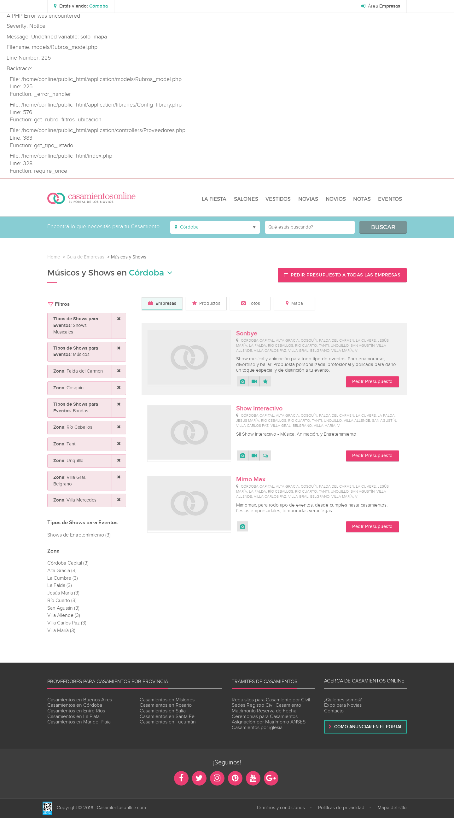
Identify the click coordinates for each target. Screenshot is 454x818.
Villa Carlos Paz (66, 623)
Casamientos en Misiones (167, 700)
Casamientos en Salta (163, 711)
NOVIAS (308, 199)
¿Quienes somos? (343, 700)
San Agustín (63, 608)
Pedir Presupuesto (372, 381)
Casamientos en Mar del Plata (79, 722)
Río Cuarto (62, 601)
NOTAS (361, 199)
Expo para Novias (343, 705)
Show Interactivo (259, 408)
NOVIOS (336, 199)
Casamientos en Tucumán (168, 722)
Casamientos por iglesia (257, 728)
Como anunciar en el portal (365, 726)
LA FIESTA (214, 199)
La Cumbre (62, 578)
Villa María (61, 631)
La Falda (59, 586)
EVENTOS (390, 199)
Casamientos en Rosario (166, 705)
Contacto (334, 711)
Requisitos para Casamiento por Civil (271, 700)
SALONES (246, 199)
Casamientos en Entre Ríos (76, 711)
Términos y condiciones (280, 807)
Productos (206, 303)
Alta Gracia (62, 571)
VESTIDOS (277, 199)
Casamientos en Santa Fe (167, 717)
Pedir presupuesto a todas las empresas (342, 274)
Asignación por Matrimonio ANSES (269, 722)
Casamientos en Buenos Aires (79, 700)
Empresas (162, 303)
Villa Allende (63, 615)
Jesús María (63, 593)
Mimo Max (250, 479)
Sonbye (246, 333)
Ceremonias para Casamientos (265, 717)
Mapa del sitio (392, 807)
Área (380, 6)
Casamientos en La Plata (73, 717)
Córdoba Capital (68, 563)
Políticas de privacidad (341, 807)
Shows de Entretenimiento (79, 535)
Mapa (294, 303)
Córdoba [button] (150, 272)
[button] (80, 6)
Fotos (250, 303)
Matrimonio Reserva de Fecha (264, 711)
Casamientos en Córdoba (74, 705)
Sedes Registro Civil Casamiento (266, 705)
